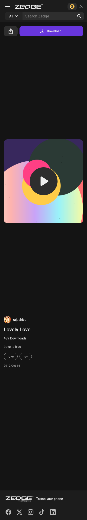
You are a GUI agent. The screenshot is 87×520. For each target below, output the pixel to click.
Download (50, 31)
